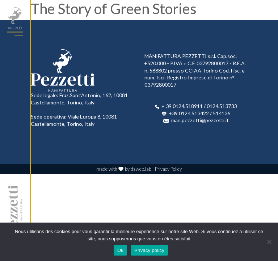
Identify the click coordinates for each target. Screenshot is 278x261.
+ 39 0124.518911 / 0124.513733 (199, 106)
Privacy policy (149, 250)
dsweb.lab (141, 169)
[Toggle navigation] (15, 21)
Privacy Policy (168, 169)
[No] (269, 241)
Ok (120, 250)
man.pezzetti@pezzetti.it (200, 120)
